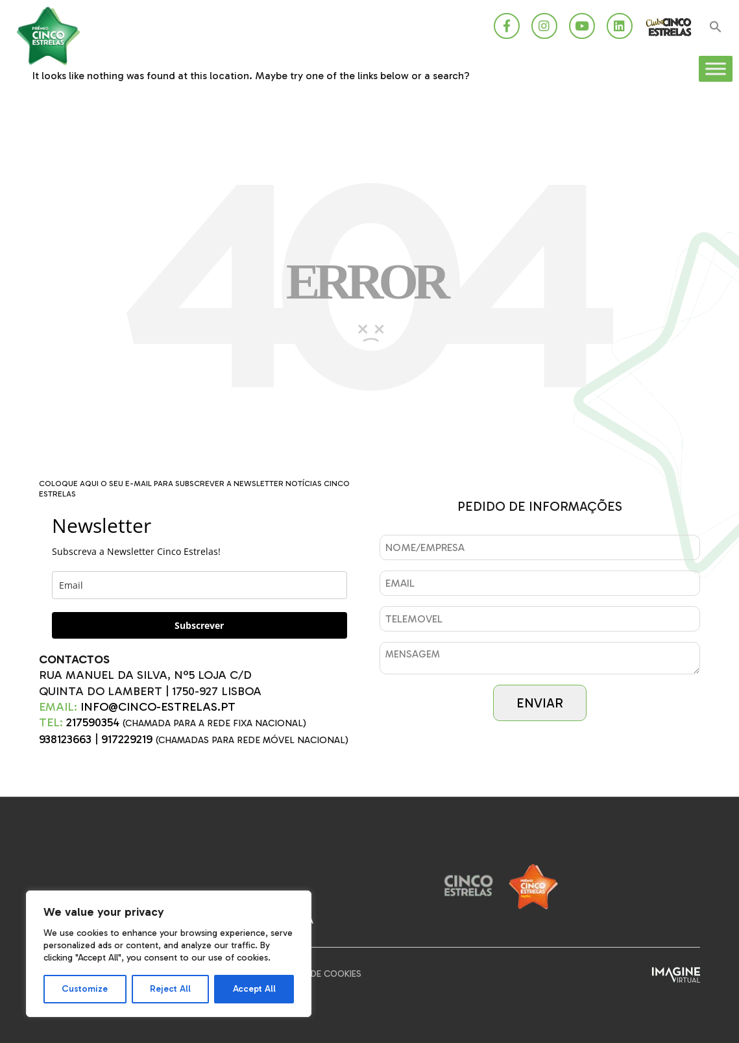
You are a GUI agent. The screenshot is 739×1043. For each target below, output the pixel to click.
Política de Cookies (316, 973)
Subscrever (199, 625)
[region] (168, 953)
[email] (199, 585)
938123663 (65, 739)
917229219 (126, 739)
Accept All (254, 988)
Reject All (170, 988)
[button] (716, 27)
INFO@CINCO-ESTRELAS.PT (158, 707)
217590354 (92, 722)
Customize (85, 988)
